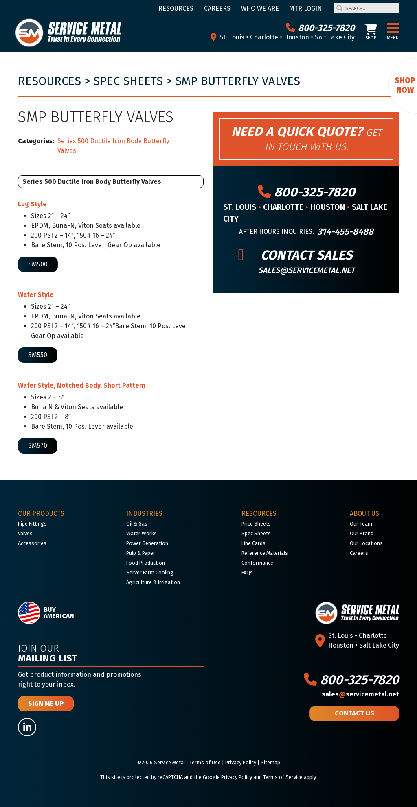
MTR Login (305, 8)
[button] (393, 28)
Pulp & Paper (140, 553)
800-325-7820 (320, 27)
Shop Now (405, 85)
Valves (25, 533)
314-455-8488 (345, 231)
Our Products (41, 513)
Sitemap (270, 762)
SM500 (38, 264)
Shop (370, 32)
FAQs (247, 572)
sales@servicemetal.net (306, 270)
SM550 (37, 355)
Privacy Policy (240, 762)
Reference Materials (264, 553)
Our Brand (361, 533)
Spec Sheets (128, 81)
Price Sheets (256, 524)
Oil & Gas (136, 524)
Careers (217, 8)
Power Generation (147, 543)
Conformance (257, 563)
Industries (144, 513)
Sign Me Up (46, 703)
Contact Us (354, 713)
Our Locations (366, 543)
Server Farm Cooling (149, 572)
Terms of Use (205, 762)
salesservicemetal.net (360, 694)
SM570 (37, 445)
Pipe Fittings (32, 524)
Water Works (141, 533)
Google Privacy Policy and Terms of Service (253, 777)
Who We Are (260, 8)
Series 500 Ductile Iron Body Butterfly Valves (113, 146)
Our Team (361, 524)
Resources (175, 8)
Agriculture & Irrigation (153, 582)
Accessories (32, 543)
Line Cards (253, 543)
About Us (364, 513)
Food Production (145, 563)
